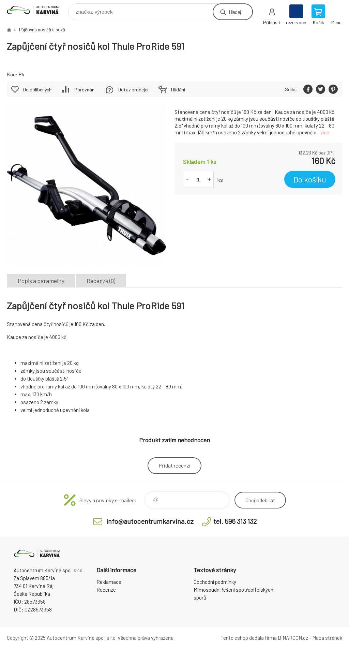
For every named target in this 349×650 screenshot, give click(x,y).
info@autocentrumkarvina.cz (150, 521)
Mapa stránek (327, 638)
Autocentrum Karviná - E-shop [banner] (37, 10)
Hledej (235, 12)
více (324, 132)
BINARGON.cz (293, 638)
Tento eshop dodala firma (249, 638)
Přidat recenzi (174, 465)
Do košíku (309, 179)
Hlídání (178, 89)
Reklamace (108, 582)
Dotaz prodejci (133, 89)
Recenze (106, 590)
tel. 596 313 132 (235, 521)
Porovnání (84, 89)
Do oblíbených (37, 89)
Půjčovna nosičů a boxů (42, 29)
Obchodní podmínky (215, 582)
